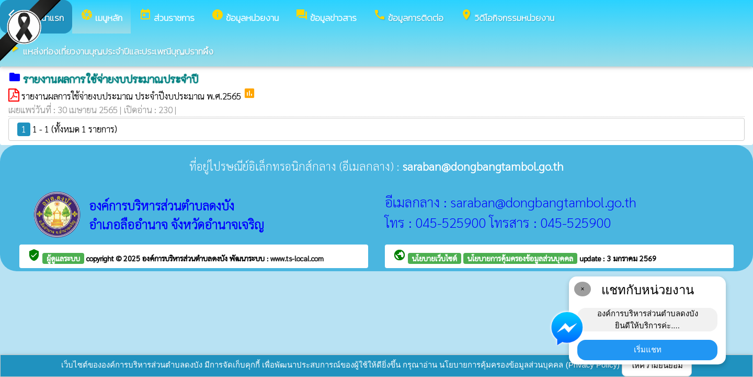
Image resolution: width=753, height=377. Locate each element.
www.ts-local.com (297, 258)
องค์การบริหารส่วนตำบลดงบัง (186, 258)
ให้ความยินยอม (657, 365)
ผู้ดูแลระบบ (63, 258)
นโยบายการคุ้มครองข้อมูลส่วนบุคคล (520, 258)
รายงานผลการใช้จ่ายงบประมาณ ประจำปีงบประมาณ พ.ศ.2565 (132, 96)
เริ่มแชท (647, 349)
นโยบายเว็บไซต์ (434, 258)
